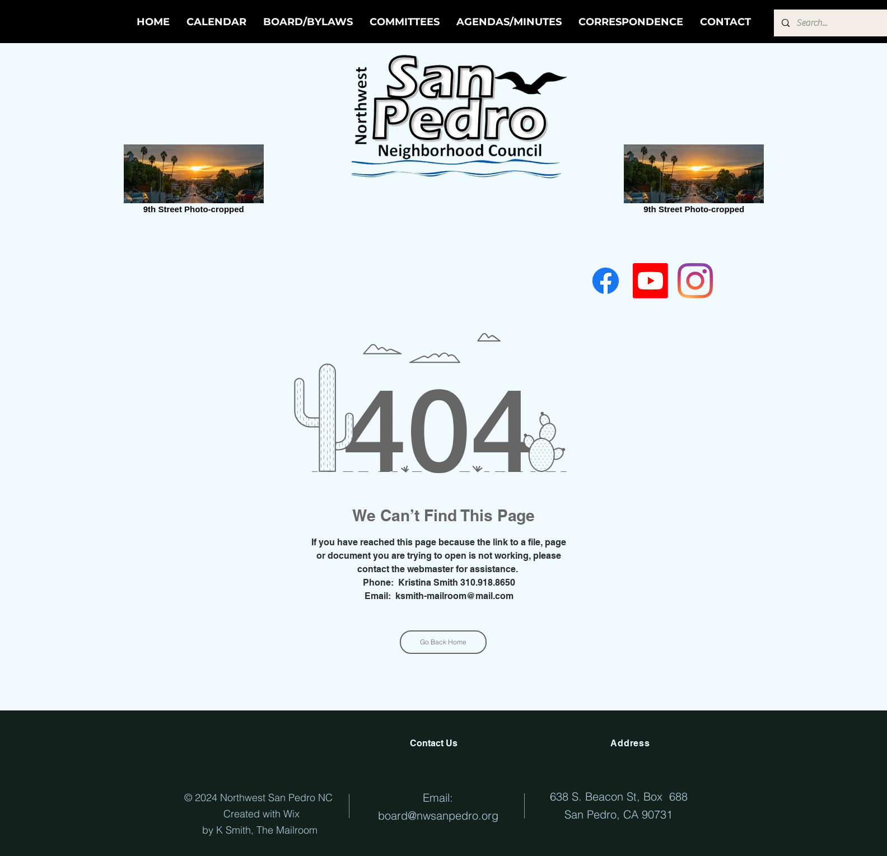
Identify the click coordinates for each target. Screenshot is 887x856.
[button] (509, 21)
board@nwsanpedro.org (438, 815)
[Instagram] (695, 280)
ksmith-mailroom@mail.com (454, 596)
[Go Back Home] (443, 642)
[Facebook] (605, 280)
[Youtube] (650, 280)
